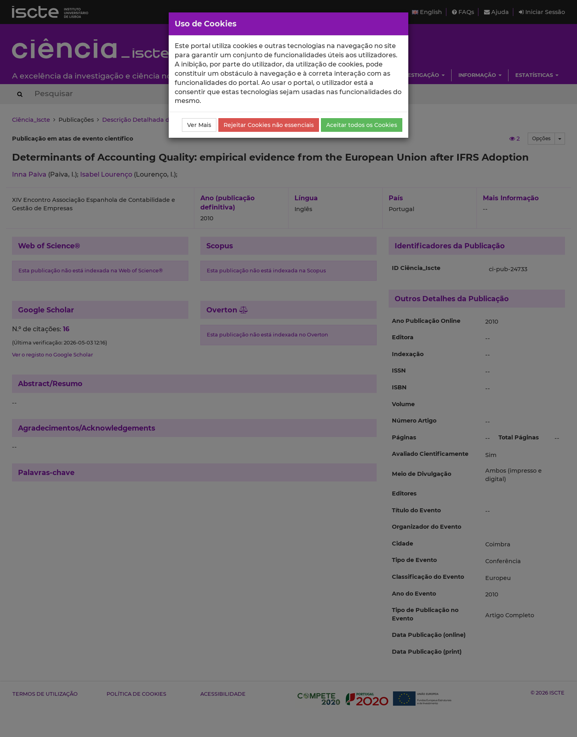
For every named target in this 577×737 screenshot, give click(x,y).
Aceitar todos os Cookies (361, 125)
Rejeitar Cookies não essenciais (269, 125)
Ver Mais (199, 125)
